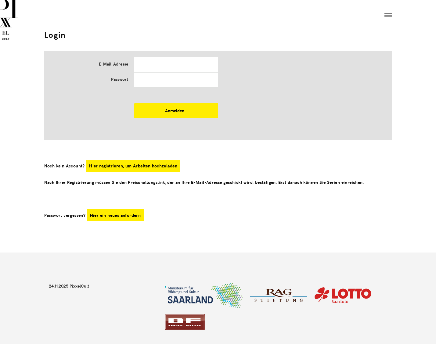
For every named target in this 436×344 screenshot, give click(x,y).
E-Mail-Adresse (113, 64)
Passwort (119, 79)
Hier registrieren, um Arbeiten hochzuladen (133, 166)
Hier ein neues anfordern (115, 215)
